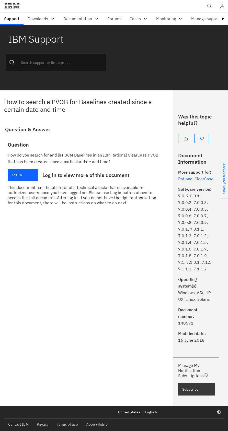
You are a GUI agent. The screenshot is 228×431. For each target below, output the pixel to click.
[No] (201, 138)
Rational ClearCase (195, 178)
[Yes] (185, 138)
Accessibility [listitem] (96, 424)
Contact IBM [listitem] (18, 424)
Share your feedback (224, 178)
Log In (17, 175)
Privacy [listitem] (43, 424)
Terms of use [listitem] (67, 424)
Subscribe (190, 389)
